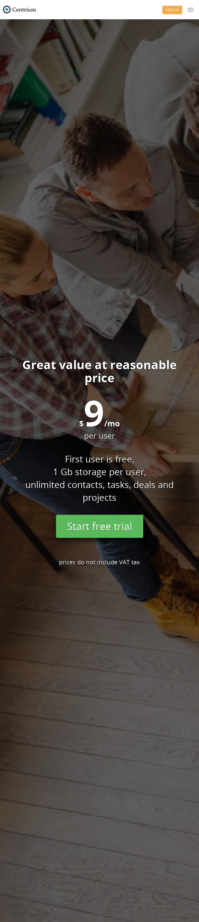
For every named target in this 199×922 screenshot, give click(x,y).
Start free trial (99, 526)
